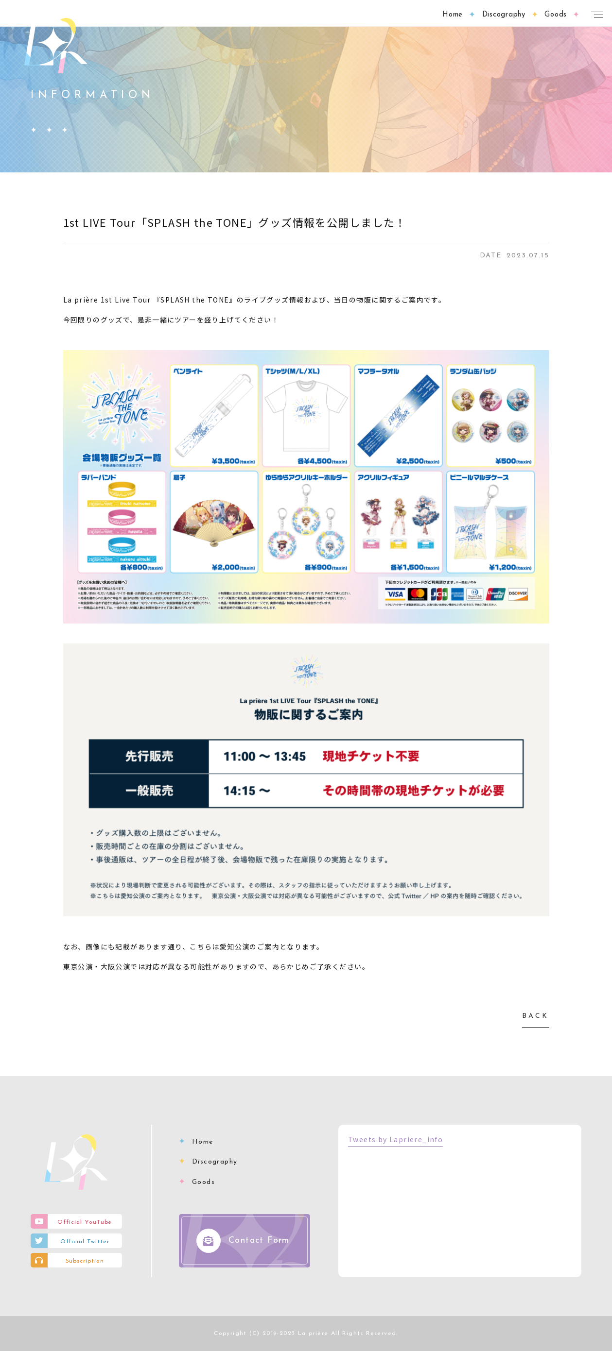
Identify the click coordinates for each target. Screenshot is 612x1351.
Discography (214, 1161)
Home (202, 1142)
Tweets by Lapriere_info (395, 1139)
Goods (203, 1182)
